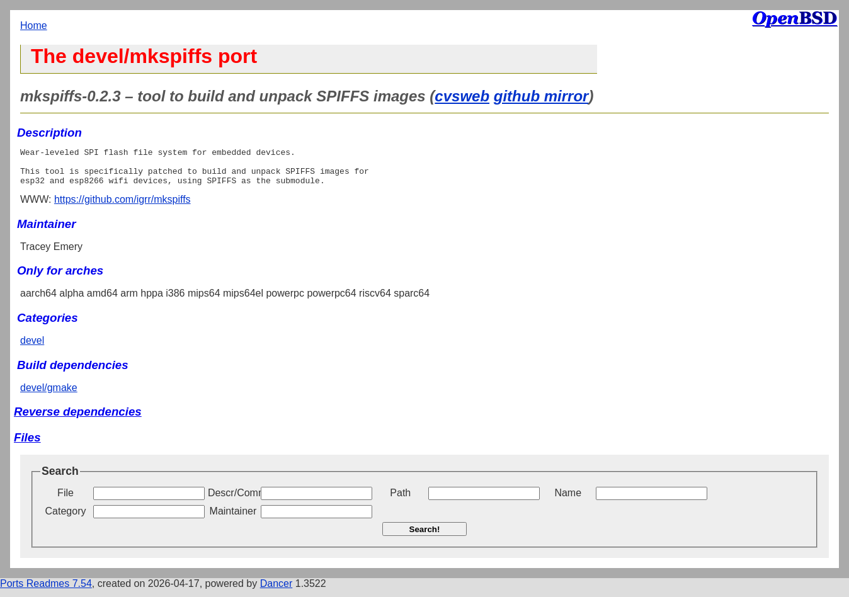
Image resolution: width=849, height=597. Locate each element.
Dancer (276, 591)
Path (400, 500)
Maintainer (233, 518)
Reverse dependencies (78, 419)
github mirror (541, 96)
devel (32, 348)
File (65, 500)
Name (567, 500)
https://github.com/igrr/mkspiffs (122, 207)
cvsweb (462, 96)
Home (33, 25)
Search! (424, 537)
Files (27, 445)
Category (65, 518)
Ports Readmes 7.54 (46, 591)
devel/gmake (48, 395)
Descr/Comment (233, 500)
